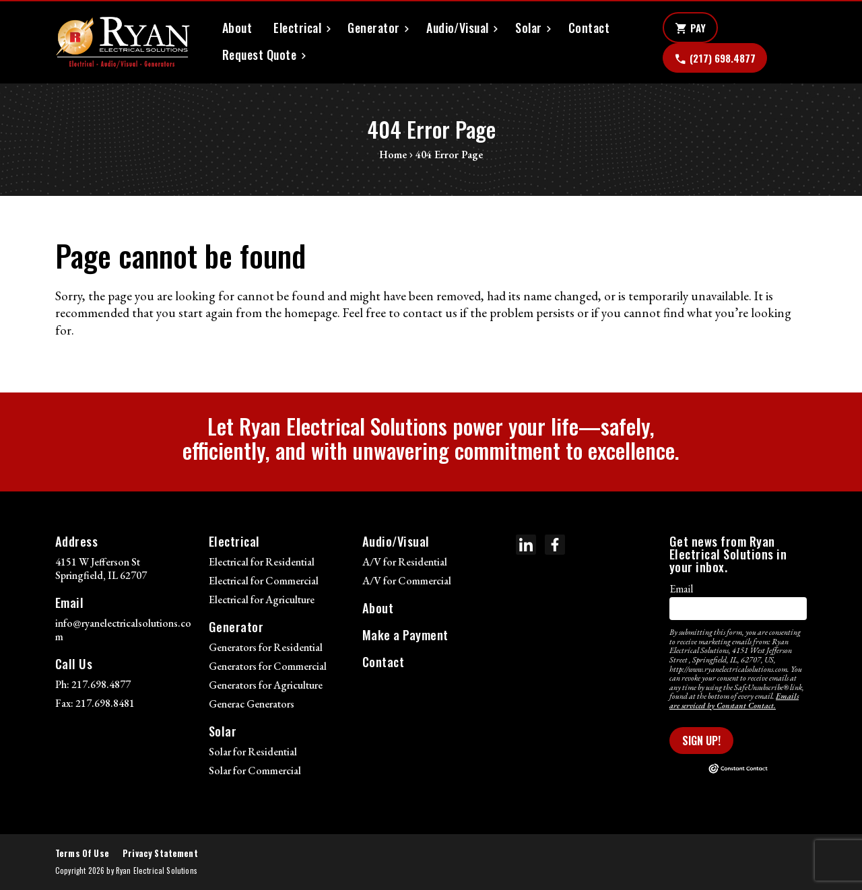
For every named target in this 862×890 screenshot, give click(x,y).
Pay (690, 28)
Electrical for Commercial (264, 581)
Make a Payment (405, 634)
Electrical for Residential (261, 562)
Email (681, 589)
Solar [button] (528, 28)
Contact (588, 28)
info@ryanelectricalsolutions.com (123, 630)
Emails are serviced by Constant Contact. (734, 701)
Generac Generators (251, 704)
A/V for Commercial (406, 581)
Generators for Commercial (268, 666)
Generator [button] (373, 28)
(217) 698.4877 (715, 58)
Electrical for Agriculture (261, 599)
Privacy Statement (160, 853)
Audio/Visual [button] (457, 28)
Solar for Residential (253, 752)
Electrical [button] (297, 28)
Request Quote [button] (259, 54)
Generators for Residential (266, 647)
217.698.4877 (101, 684)
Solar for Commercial (255, 770)
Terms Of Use (82, 853)
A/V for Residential (404, 562)
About (237, 28)
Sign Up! (701, 740)
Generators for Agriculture (266, 685)
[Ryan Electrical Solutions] (122, 42)
